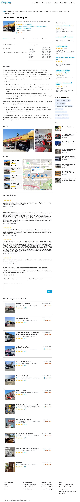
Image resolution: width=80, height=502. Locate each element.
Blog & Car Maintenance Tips (50, 2)
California (29, 11)
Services (6, 489)
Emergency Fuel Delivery (61, 115)
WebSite (7, 48)
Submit (49, 291)
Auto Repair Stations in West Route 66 (60, 11)
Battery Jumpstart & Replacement (64, 106)
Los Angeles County (38, 11)
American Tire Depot (10, 13)
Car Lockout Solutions (61, 112)
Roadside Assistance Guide (66, 486)
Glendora (47, 11)
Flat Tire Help (59, 109)
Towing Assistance (60, 103)
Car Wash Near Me (27, 489)
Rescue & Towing (36, 2)
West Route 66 (27, 28)
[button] (38, 176)
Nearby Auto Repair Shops (29, 484)
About (5, 484)
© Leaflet (42, 189)
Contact (6, 486)
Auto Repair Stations (64, 2)
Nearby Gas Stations (28, 486)
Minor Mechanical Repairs (62, 117)
